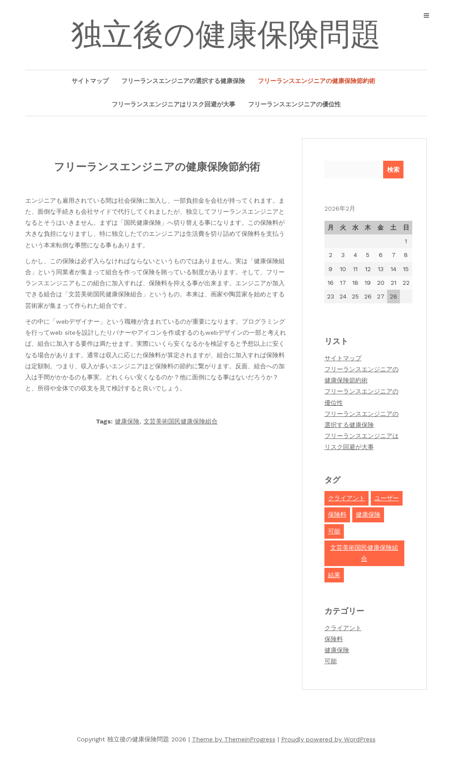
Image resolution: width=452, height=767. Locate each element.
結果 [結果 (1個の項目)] (334, 574)
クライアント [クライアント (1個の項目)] (346, 498)
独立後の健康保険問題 (226, 34)
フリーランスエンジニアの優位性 (294, 104)
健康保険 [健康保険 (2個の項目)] (368, 514)
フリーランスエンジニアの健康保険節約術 (316, 80)
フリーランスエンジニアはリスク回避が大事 (173, 104)
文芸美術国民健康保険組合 (180, 421)
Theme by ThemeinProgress (233, 739)
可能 (330, 661)
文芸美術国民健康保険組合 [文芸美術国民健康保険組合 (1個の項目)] (364, 553)
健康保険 (127, 421)
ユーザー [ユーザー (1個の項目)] (386, 498)
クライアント (343, 627)
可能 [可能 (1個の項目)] (334, 531)
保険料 (333, 638)
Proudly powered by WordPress (328, 739)
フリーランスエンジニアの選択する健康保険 (183, 80)
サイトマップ (90, 80)
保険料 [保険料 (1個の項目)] (337, 514)
